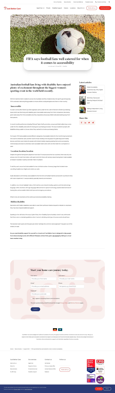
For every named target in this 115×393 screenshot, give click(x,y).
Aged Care (40, 8)
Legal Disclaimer (28, 389)
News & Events (67, 2)
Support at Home (32, 366)
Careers (66, 8)
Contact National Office (50, 368)
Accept (99, 388)
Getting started (105, 8)
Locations (72, 8)
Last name (61, 275)
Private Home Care (32, 368)
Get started (55, 236)
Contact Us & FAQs (101, 2)
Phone (60, 283)
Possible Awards (89, 2)
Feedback (47, 371)
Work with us (91, 8)
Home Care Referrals (78, 2)
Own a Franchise (57, 2)
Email (32, 283)
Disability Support (57, 8)
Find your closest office (50, 366)
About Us (80, 8)
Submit (35, 309)
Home (11, 349)
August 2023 (26, 349)
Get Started (47, 363)
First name (34, 275)
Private (48, 8)
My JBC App (13, 371)
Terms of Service (75, 303)
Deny (107, 388)
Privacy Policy (64, 303)
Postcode (34, 291)
